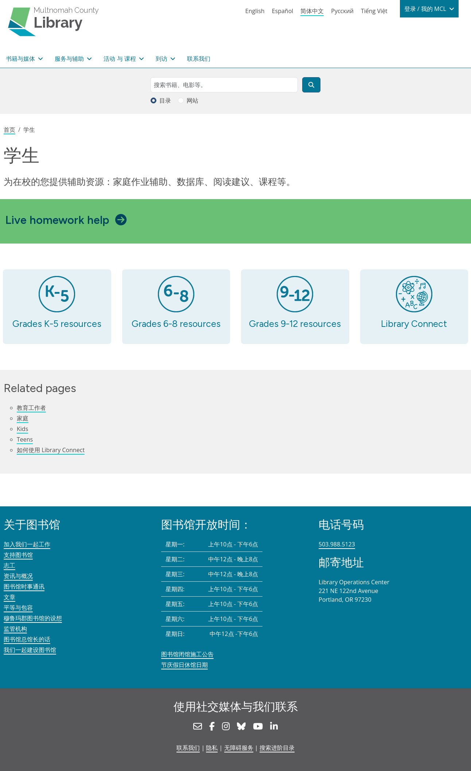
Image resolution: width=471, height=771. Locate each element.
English (255, 11)
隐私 (212, 748)
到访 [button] (162, 59)
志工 (9, 565)
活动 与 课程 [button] (120, 59)
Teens (25, 439)
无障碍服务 (238, 748)
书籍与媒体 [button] (21, 59)
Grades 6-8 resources (176, 323)
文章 (9, 597)
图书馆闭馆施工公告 (187, 654)
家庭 (22, 418)
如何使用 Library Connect (51, 450)
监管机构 (15, 629)
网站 (192, 100)
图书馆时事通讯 (24, 586)
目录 (165, 100)
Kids (22, 429)
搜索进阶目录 (277, 748)
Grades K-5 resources (56, 323)
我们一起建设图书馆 (30, 650)
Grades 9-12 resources (295, 323)
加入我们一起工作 (27, 544)
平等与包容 (18, 608)
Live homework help (57, 220)
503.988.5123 (337, 544)
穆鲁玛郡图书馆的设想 (33, 618)
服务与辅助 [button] (70, 59)
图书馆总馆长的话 (27, 639)
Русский (342, 11)
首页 (9, 130)
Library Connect (414, 323)
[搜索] (311, 84)
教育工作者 (31, 408)
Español (282, 11)
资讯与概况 (18, 576)
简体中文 (312, 11)
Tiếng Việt (374, 11)
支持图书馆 (18, 555)
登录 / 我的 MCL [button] (426, 9)
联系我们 (198, 59)
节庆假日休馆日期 (184, 665)
